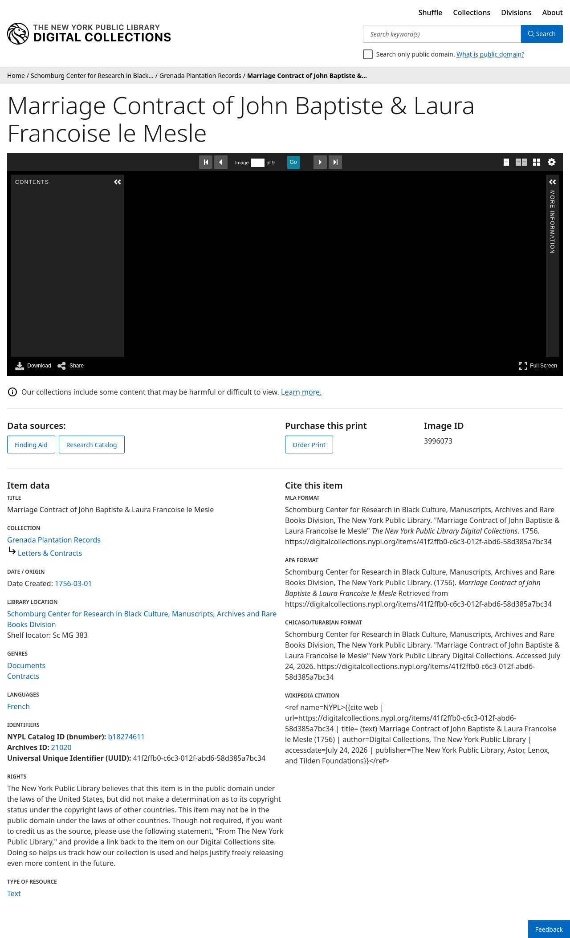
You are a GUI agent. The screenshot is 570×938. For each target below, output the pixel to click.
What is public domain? (490, 54)
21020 (61, 747)
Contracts (23, 676)
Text (14, 893)
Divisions (516, 12)
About (552, 12)
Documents (26, 665)
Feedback (549, 929)
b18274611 (126, 737)
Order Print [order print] (309, 444)
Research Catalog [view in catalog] (91, 444)
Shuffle (431, 12)
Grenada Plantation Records (54, 540)
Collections (472, 12)
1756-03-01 (73, 583)
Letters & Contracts (50, 553)
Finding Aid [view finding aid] (31, 444)
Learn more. (301, 392)
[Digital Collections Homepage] (89, 34)
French (18, 706)
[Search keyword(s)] (442, 34)
